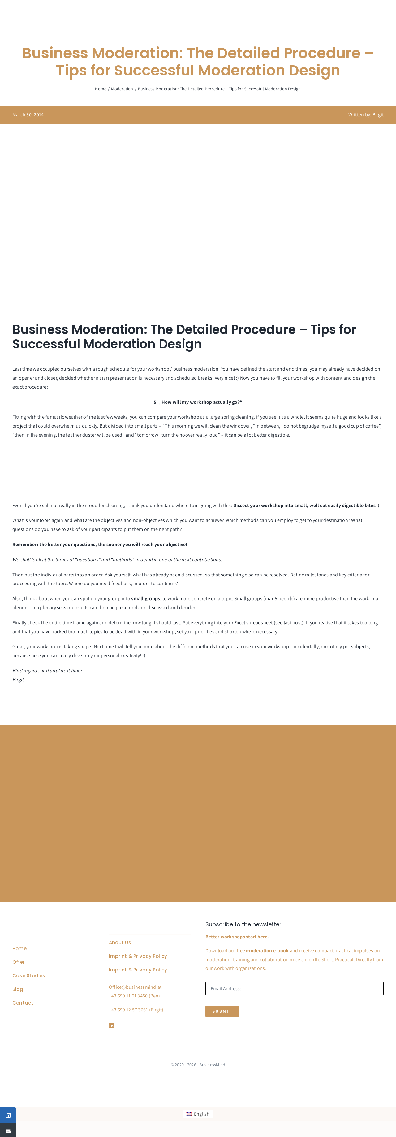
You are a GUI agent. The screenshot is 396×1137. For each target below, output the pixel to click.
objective (176, 544)
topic (45, 520)
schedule (119, 369)
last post (293, 622)
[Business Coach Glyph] (47, 923)
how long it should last (155, 622)
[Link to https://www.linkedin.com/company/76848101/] (148, 1025)
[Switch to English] (198, 1114)
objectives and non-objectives (133, 520)
